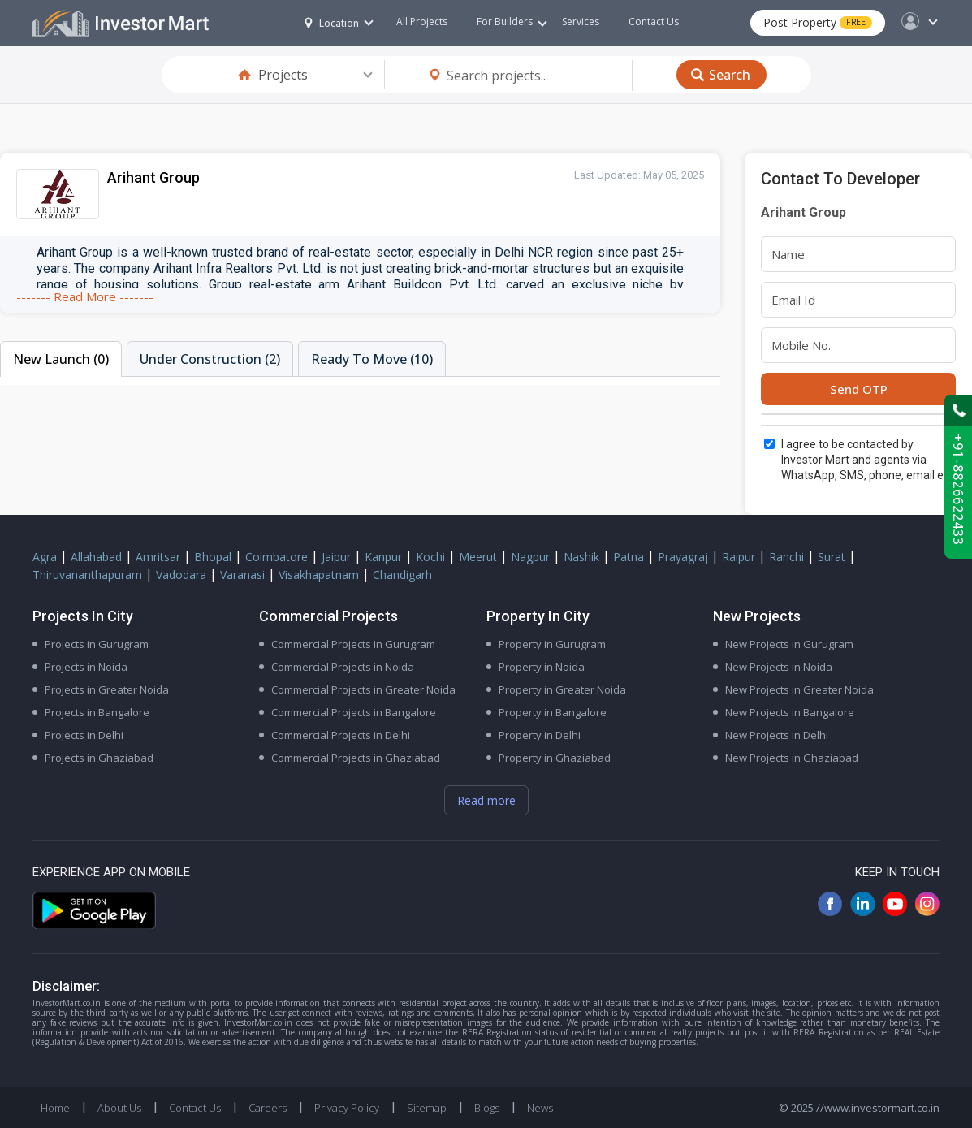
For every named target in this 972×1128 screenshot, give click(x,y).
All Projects (421, 21)
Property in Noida (542, 666)
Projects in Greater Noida (107, 689)
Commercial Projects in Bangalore (353, 712)
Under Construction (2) (210, 359)
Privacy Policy (346, 1107)
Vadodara (181, 574)
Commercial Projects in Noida (342, 666)
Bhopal (212, 556)
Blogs (486, 1107)
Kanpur (383, 556)
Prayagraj (683, 556)
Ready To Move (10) (372, 359)
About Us (119, 1107)
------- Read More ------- (84, 296)
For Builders (512, 21)
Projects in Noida (86, 666)
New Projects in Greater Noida (799, 689)
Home (55, 1107)
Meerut (478, 556)
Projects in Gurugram (97, 644)
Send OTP (859, 389)
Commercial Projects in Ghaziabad (355, 757)
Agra (44, 556)
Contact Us (654, 21)
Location (332, 23)
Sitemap (427, 1107)
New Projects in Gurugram (789, 644)
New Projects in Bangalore (789, 712)
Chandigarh (402, 574)
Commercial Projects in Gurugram (353, 644)
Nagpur (530, 556)
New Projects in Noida (778, 666)
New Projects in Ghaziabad (791, 757)
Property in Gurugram (552, 644)
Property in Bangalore (553, 712)
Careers (267, 1107)
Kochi (430, 556)
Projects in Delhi (84, 735)
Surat (831, 556)
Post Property (817, 22)
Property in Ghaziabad (555, 757)
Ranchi (786, 556)
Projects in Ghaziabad (99, 757)
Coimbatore (276, 556)
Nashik (581, 556)
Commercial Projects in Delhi (340, 735)
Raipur (738, 556)
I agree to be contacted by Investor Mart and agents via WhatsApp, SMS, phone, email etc (867, 460)
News (540, 1107)
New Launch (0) (61, 359)
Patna (628, 556)
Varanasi (242, 574)
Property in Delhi (540, 735)
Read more (486, 800)
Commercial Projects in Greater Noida (363, 689)
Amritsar (158, 556)
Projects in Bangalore (97, 712)
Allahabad (96, 556)
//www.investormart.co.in (878, 1107)
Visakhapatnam (319, 574)
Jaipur (336, 556)
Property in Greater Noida (562, 689)
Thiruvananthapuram (87, 574)
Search (729, 75)
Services (580, 21)
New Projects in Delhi (776, 735)
